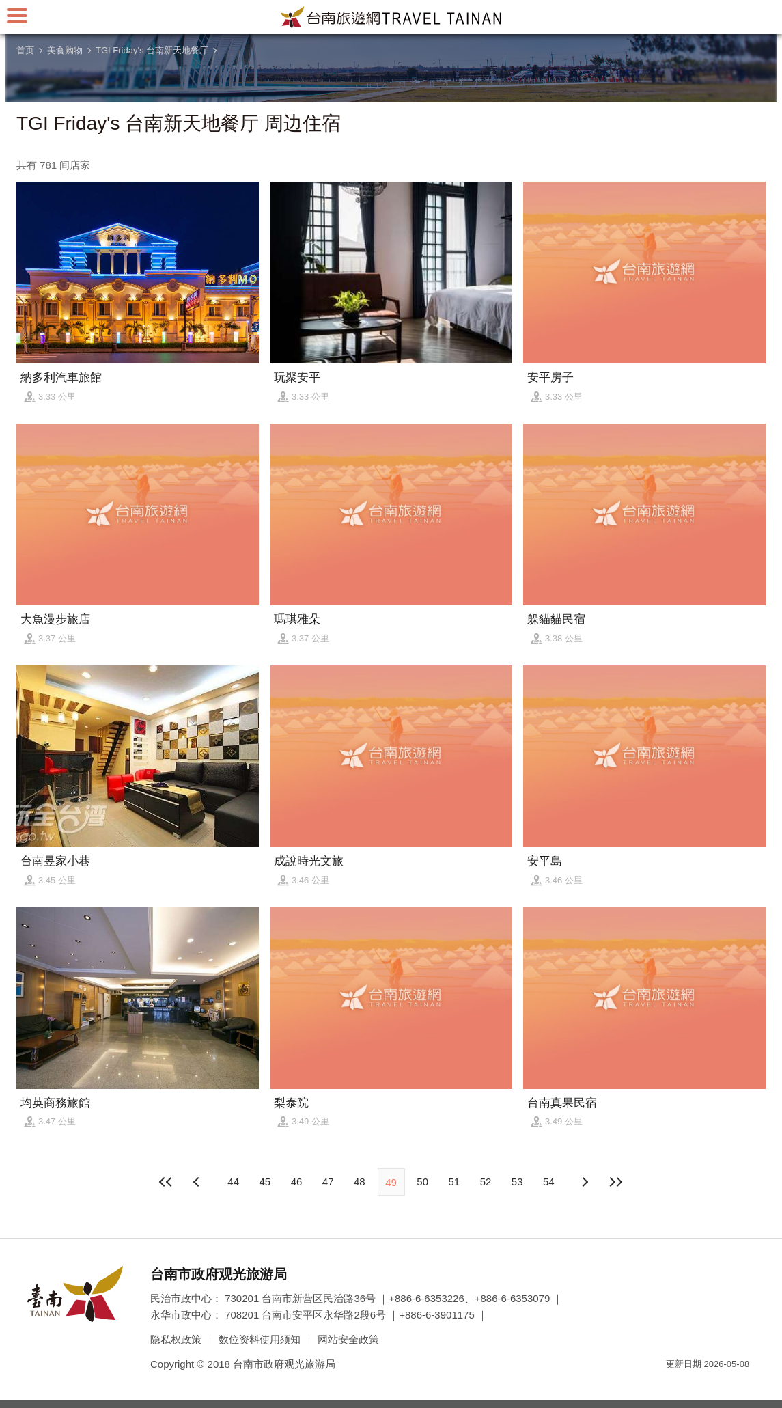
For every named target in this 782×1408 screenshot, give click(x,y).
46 (297, 1181)
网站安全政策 (348, 1339)
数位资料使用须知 (260, 1339)
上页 (584, 1182)
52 (486, 1181)
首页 (25, 50)
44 (233, 1181)
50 (422, 1181)
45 (264, 1181)
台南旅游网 (391, 17)
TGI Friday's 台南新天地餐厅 (152, 50)
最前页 (166, 1182)
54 (549, 1181)
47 (328, 1181)
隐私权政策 (175, 1339)
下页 (198, 1182)
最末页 (616, 1182)
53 (517, 1181)
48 (359, 1181)
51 (454, 1181)
